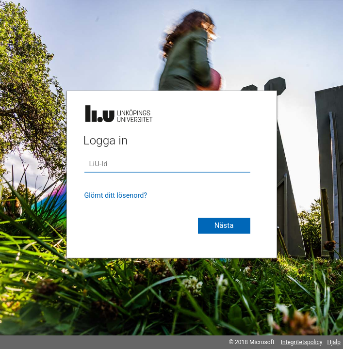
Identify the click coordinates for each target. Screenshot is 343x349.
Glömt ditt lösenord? (115, 195)
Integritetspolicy (302, 342)
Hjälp (334, 342)
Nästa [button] (224, 225)
